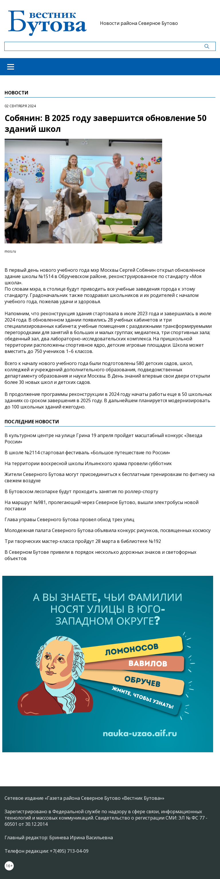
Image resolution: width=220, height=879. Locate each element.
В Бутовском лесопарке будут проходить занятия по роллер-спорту (81, 491)
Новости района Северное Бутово (139, 23)
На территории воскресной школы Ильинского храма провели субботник (88, 463)
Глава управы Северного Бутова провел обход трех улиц (69, 519)
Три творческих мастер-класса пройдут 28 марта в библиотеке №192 (83, 541)
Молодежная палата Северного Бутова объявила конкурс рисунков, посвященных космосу (108, 530)
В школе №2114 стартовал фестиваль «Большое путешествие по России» (87, 452)
